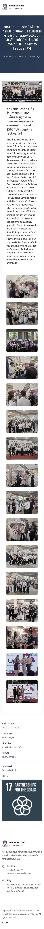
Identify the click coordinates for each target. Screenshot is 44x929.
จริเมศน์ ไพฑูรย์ (8, 757)
